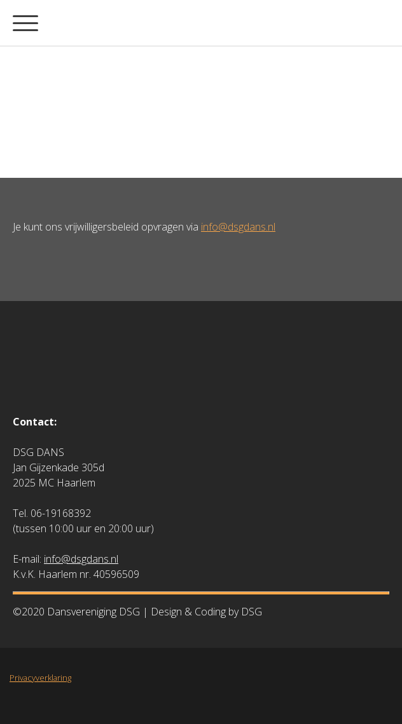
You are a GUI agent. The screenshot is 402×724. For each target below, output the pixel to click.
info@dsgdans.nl (238, 227)
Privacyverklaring (40, 677)
